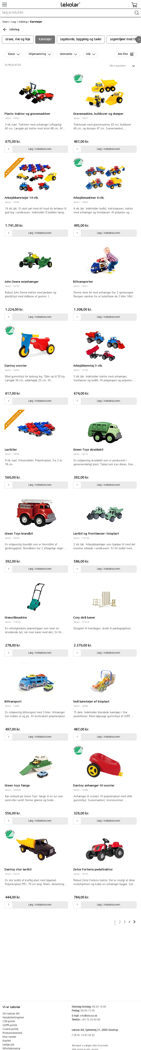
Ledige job (8, 1045)
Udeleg (23, 21)
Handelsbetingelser (13, 1017)
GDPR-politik (10, 1025)
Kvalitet (7, 1041)
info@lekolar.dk (88, 1016)
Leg (13, 21)
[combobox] (70, 13)
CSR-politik (9, 1021)
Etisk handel (9, 1037)
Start (5, 21)
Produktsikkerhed (12, 1033)
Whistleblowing (11, 1048)
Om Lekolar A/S (11, 1014)
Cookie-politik (10, 1029)
